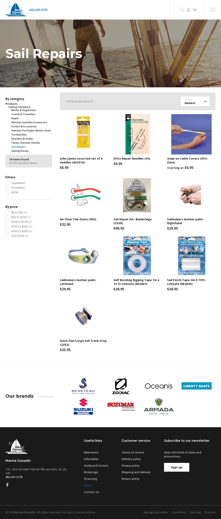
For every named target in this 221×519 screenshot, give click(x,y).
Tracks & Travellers (23, 114)
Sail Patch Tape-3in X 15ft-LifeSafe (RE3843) (186, 282)
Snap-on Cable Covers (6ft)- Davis (187, 160)
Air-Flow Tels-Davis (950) (78, 219)
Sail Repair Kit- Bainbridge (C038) (133, 221)
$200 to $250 (21, 231)
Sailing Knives (20, 150)
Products (11, 103)
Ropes (15, 118)
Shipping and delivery (136, 472)
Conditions (179, 512)
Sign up (177, 467)
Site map (195, 512)
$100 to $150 (21, 222)
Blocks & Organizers (23, 110)
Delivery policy (131, 459)
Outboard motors (96, 465)
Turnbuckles (19, 134)
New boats (91, 452)
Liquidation (18, 183)
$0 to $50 (19, 212)
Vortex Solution (85, 512)
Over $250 (19, 236)
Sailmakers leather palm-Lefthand (78, 282)
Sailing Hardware (19, 106)
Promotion (18, 187)
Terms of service (132, 452)
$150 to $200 (21, 226)
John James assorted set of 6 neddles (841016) (81, 160)
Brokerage (91, 472)
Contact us (91, 492)
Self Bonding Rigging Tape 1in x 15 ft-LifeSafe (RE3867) (136, 282)
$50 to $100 (21, 217)
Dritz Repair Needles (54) (132, 158)
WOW (14, 192)
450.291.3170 (38, 10)
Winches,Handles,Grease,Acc (29, 122)
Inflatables (91, 459)
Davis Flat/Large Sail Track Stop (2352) (83, 342)
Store (87, 485)
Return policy (130, 479)
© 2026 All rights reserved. (32, 512)
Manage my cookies (156, 512)
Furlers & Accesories (24, 126)
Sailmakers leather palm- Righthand (185, 221)
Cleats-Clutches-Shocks (25, 142)
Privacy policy (130, 465)
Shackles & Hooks (22, 138)
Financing (90, 479)
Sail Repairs (18, 146)
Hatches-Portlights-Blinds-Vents (31, 130)
